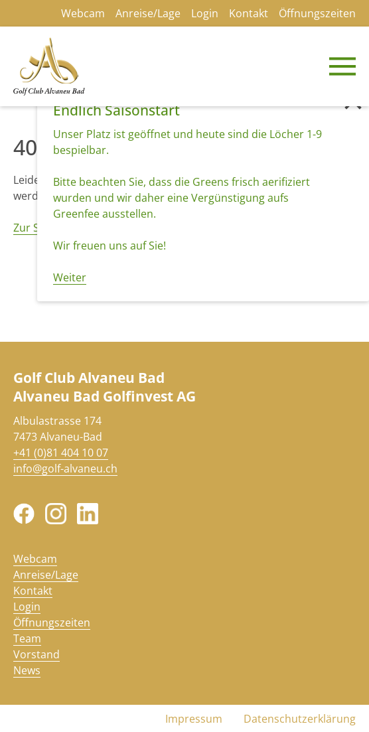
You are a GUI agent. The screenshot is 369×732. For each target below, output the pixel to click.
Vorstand (36, 654)
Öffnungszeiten (317, 13)
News (26, 670)
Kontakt (248, 13)
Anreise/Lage (148, 13)
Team (27, 638)
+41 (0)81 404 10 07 (60, 452)
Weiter (69, 277)
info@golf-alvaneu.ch (65, 468)
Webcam (83, 13)
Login (204, 13)
